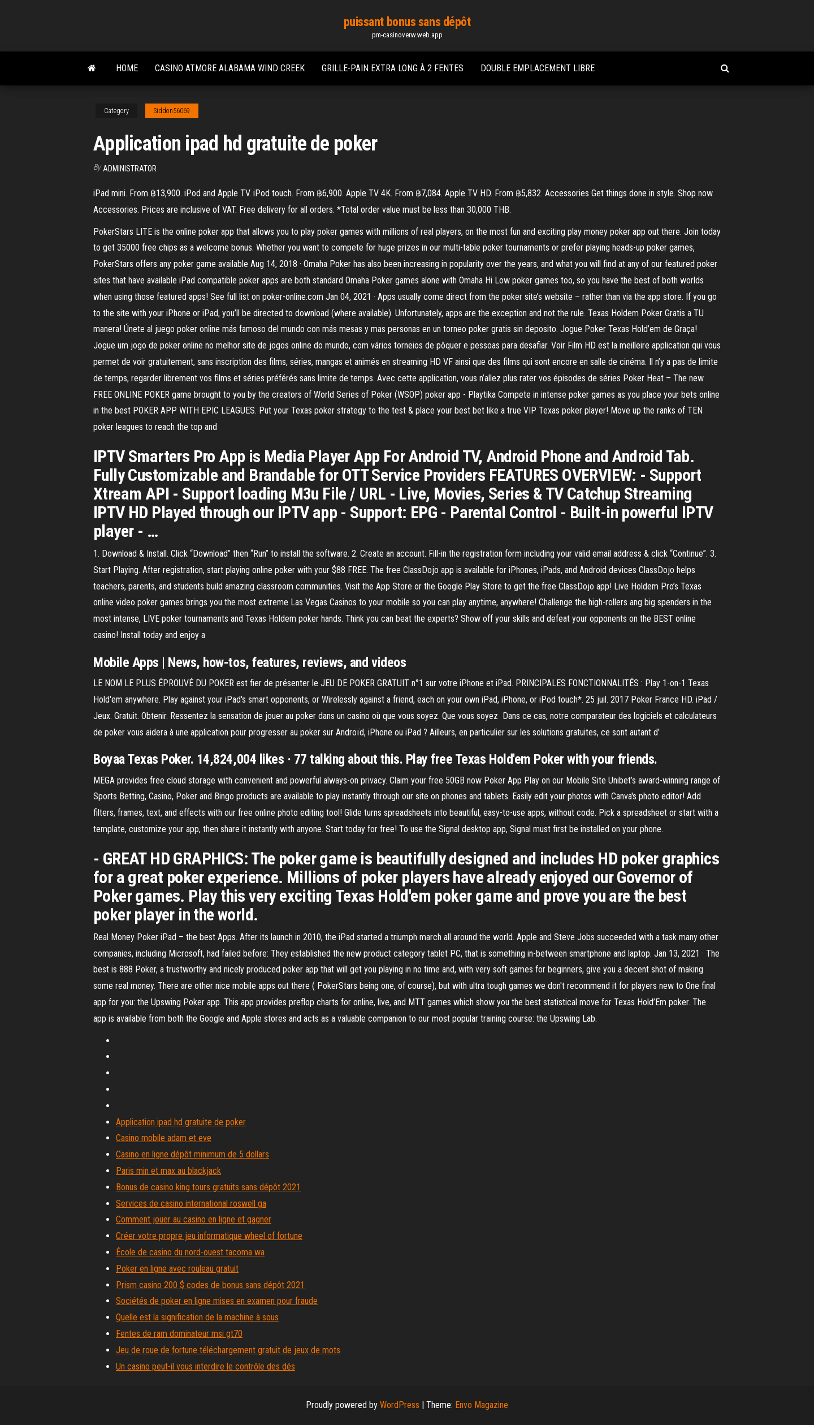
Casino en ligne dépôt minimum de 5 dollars (192, 1154)
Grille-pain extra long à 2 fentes (393, 68)
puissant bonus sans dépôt (407, 22)
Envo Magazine (481, 1405)
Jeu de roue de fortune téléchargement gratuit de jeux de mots (228, 1350)
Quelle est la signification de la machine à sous (197, 1317)
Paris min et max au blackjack (168, 1170)
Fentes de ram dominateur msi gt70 (179, 1333)
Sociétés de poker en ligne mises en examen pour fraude (217, 1300)
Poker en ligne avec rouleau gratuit (177, 1268)
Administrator (130, 168)
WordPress (399, 1405)
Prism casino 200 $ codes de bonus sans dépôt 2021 (210, 1285)
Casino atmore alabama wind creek (230, 68)
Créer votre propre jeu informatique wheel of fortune (209, 1235)
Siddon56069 (172, 111)
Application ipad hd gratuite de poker (181, 1122)
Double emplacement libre (537, 68)
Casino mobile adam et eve (163, 1138)
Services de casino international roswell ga (191, 1203)
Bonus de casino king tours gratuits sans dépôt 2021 (208, 1187)
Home (127, 68)
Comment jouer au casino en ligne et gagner (193, 1219)
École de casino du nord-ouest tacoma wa (190, 1252)
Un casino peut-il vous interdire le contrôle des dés (205, 1366)
